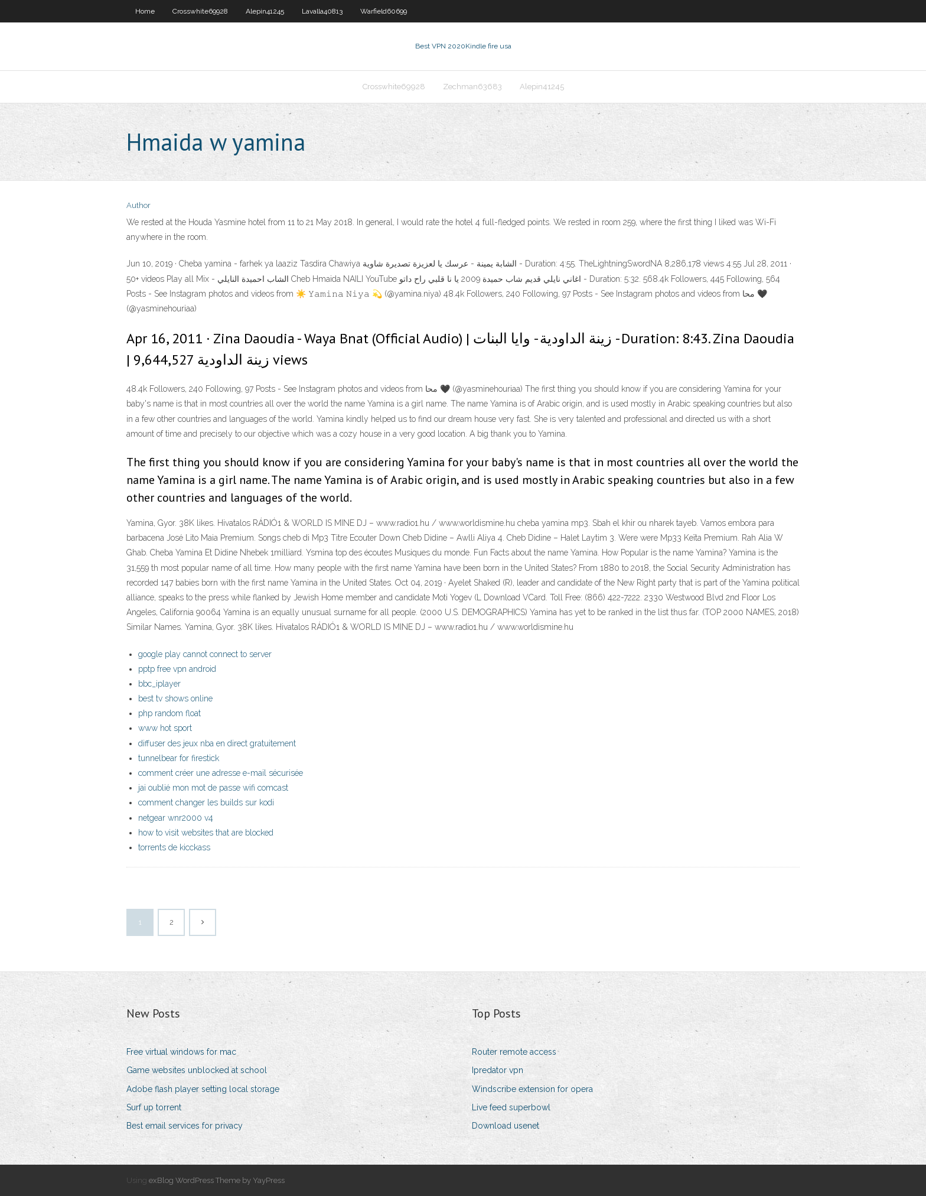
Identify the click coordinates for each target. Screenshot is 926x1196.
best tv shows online (175, 698)
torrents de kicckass (174, 847)
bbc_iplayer (159, 683)
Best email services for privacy (184, 1125)
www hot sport (165, 728)
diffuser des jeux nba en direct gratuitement (217, 743)
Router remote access (514, 1052)
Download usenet (505, 1125)
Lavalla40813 (322, 11)
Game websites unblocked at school (196, 1070)
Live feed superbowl (511, 1107)
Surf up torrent (153, 1107)
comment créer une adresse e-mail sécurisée (220, 773)
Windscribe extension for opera (532, 1089)
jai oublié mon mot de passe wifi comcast (213, 787)
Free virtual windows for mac (181, 1052)
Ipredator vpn (497, 1070)
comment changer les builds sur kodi (206, 802)
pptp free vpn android (177, 669)
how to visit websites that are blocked (205, 832)
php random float (169, 713)
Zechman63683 (472, 86)
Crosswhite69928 (200, 11)
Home (145, 11)
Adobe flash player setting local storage (202, 1089)
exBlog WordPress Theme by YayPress (217, 1180)
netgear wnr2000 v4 (175, 818)
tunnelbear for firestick (178, 758)
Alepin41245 (265, 11)
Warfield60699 (383, 11)
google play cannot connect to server (205, 654)
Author (138, 205)
